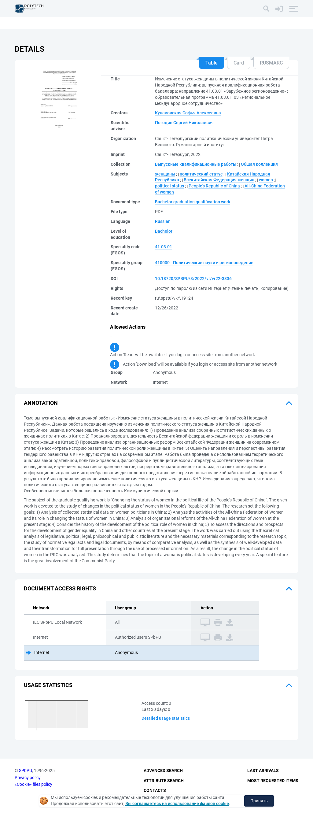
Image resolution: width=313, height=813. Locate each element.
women (266, 179)
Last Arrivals (263, 770)
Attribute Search (164, 780)
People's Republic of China (214, 185)
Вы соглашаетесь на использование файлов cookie (177, 803)
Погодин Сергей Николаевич (184, 122)
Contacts (155, 790)
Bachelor (163, 231)
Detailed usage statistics (166, 718)
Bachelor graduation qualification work (192, 201)
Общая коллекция (259, 164)
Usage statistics (48, 685)
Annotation (41, 403)
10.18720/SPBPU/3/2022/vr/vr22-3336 (193, 278)
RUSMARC (271, 63)
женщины (165, 174)
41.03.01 (163, 246)
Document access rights (60, 588)
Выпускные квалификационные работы (195, 164)
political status (169, 185)
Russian (163, 221)
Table (211, 63)
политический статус (201, 174)
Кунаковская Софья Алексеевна (188, 112)
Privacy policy (28, 777)
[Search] (266, 9)
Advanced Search (163, 770)
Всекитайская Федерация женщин (219, 179)
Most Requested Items (272, 780)
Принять (259, 800)
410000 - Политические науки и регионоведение (204, 262)
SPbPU (25, 770)
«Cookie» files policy (33, 784)
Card (239, 63)
